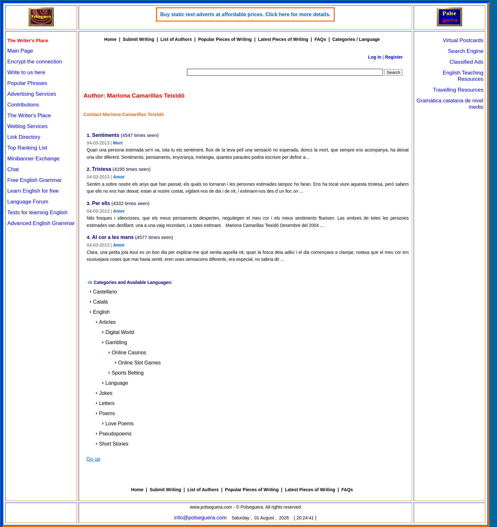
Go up (93, 459)
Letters (105, 403)
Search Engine (465, 51)
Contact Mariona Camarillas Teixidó (124, 114)
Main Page (20, 51)
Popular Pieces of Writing (225, 39)
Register (394, 57)
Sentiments (105, 135)
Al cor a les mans (113, 237)
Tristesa (101, 169)
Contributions (23, 105)
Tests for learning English (37, 212)
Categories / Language (356, 39)
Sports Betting (126, 373)
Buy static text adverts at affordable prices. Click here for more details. (245, 14)
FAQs (320, 39)
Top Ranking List (27, 148)
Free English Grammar (34, 180)
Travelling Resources (458, 90)
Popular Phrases (27, 83)
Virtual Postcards (463, 40)
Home (110, 39)
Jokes (104, 393)
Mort (118, 142)
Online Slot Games (137, 362)
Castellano (103, 291)
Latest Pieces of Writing (283, 39)
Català (98, 302)
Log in (374, 57)
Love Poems (118, 423)
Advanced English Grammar (41, 223)
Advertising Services (31, 94)
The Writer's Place (29, 115)
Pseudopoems (113, 433)
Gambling (114, 342)
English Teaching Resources (463, 76)
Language (115, 383)
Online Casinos (127, 352)
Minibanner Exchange (33, 159)
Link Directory (23, 137)
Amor (119, 176)
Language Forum (27, 202)
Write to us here (26, 72)
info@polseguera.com (200, 518)
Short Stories (111, 444)
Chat (13, 169)
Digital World (118, 332)
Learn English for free (33, 191)
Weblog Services (27, 126)
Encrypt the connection (34, 62)
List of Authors (176, 39)
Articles (105, 322)
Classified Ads (466, 62)
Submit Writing (138, 39)
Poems (105, 413)
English (99, 312)
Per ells (101, 203)
